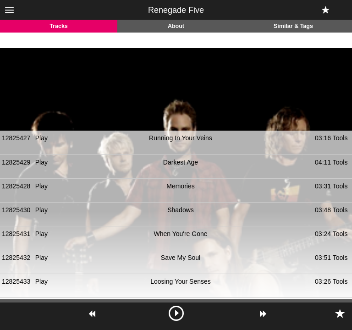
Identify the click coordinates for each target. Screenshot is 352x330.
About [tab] (176, 26)
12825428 (16, 186)
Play (41, 138)
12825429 (16, 162)
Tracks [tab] (59, 26)
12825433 (16, 281)
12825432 (16, 257)
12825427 (16, 138)
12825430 (16, 210)
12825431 (16, 233)
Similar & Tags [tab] (293, 26)
